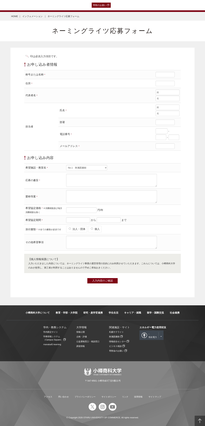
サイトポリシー (109, 397)
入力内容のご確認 (102, 280)
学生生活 (113, 312)
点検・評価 (81, 336)
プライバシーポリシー (85, 397)
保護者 (44, 5)
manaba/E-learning (52, 344)
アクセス (48, 397)
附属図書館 (114, 336)
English (73, 5)
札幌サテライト (116, 332)
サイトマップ (155, 397)
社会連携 (174, 312)
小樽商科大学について (38, 312)
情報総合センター (117, 341)
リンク (125, 397)
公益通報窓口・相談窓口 (87, 341)
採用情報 (138, 397)
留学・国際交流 (155, 312)
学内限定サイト (50, 332)
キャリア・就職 (132, 312)
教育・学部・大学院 (66, 312)
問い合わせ (63, 397)
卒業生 (21, 5)
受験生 (8, 5)
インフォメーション (32, 16)
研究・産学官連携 (93, 312)
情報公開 (80, 332)
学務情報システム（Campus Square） (53, 338)
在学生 (54, 5)
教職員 (63, 5)
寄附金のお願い (116, 351)
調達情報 (80, 346)
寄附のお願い (100, 5)
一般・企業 (32, 5)
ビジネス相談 (115, 346)
